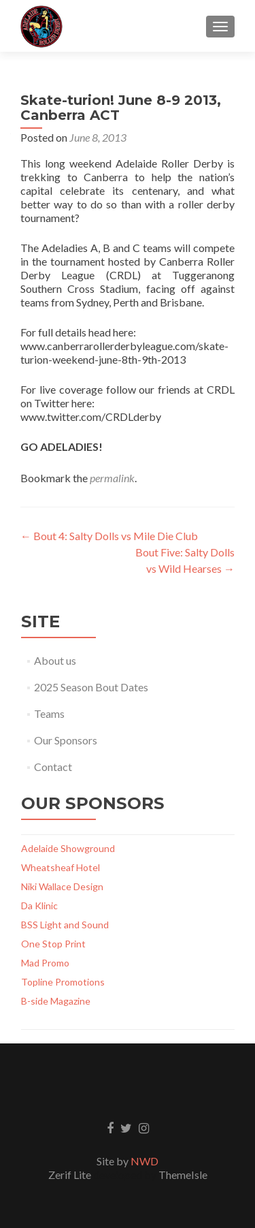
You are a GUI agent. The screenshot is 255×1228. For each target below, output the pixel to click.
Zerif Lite (70, 1174)
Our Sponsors (65, 740)
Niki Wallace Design (62, 886)
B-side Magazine (55, 1001)
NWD (144, 1160)
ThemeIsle (182, 1174)
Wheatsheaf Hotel (60, 867)
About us (55, 660)
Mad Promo (45, 963)
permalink (112, 477)
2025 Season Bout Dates (91, 686)
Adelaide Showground (68, 848)
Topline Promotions (63, 982)
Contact (53, 766)
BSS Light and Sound (65, 924)
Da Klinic (39, 905)
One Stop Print (53, 943)
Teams (49, 713)
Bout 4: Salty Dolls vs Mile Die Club (109, 535)
